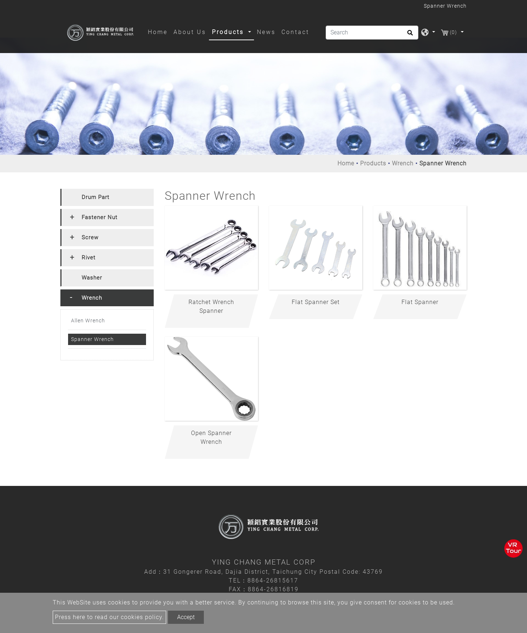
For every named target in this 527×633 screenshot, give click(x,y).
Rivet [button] (89, 257)
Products (373, 163)
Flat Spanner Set (316, 302)
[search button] (409, 35)
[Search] (372, 33)
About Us (189, 32)
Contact (295, 32)
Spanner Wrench (92, 339)
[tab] (107, 197)
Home (159, 31)
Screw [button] (90, 237)
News (266, 32)
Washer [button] (92, 277)
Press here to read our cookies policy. (109, 617)
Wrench (403, 163)
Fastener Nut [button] (99, 217)
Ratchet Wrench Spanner (211, 306)
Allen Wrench (88, 320)
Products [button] (229, 32)
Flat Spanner (419, 302)
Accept (186, 617)
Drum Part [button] (95, 197)
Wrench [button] (92, 298)
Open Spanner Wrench (211, 437)
